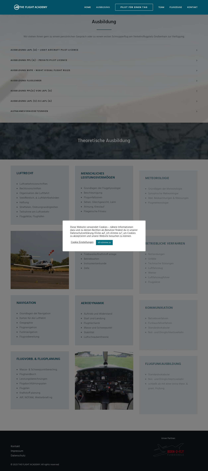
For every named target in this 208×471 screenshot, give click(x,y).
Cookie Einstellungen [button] (82, 242)
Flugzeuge (176, 8)
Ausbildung (103, 8)
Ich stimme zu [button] (104, 242)
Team (161, 8)
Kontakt (192, 8)
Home (87, 8)
